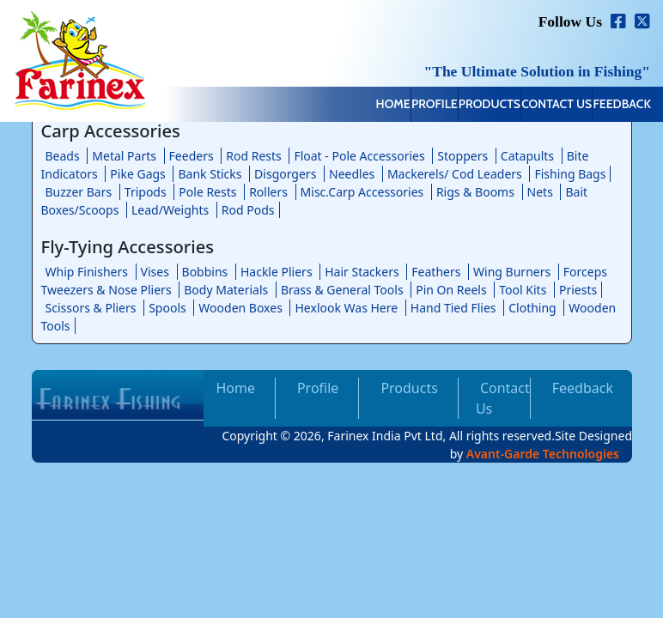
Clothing (532, 308)
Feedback (609, 105)
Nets (540, 192)
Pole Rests (207, 192)
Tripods (146, 192)
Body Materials (226, 290)
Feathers (435, 272)
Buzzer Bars (79, 192)
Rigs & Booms (475, 192)
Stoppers (462, 156)
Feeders (191, 156)
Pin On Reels (451, 290)
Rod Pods (248, 210)
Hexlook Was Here (346, 308)
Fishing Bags (569, 174)
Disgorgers (285, 174)
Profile (342, 105)
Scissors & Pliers (91, 308)
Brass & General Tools (342, 290)
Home (275, 105)
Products (423, 105)
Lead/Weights (170, 210)
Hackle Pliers (276, 272)
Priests (578, 290)
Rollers (268, 192)
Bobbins (205, 272)
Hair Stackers (361, 272)
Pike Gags (137, 174)
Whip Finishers (87, 272)
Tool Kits (522, 290)
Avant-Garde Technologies (542, 453)
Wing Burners (511, 272)
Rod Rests (254, 156)
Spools (167, 308)
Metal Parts (124, 156)
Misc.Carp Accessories (362, 192)
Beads (63, 156)
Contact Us (518, 105)
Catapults (527, 156)
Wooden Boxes (240, 308)
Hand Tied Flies (453, 308)
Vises (155, 272)
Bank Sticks (209, 174)
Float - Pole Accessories (359, 156)
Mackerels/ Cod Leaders (454, 174)
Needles (351, 174)
